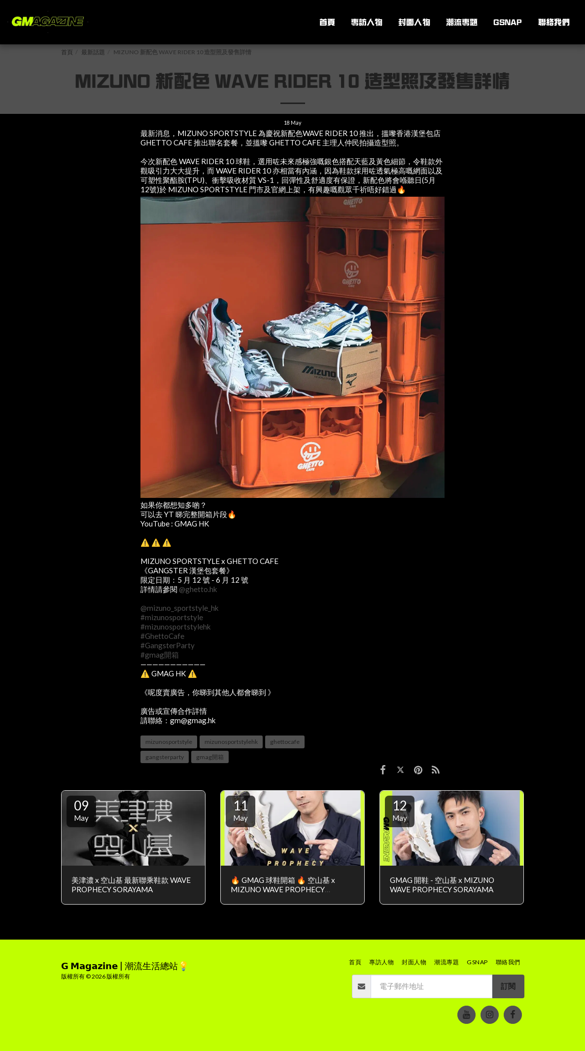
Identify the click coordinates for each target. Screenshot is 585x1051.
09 (81, 810)
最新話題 (93, 52)
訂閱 (508, 985)
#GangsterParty (167, 645)
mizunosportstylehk (231, 741)
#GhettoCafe (162, 635)
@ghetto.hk (198, 589)
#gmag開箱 (159, 654)
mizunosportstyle (168, 741)
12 (399, 810)
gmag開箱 (210, 757)
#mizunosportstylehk (175, 626)
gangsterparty (164, 757)
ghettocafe (285, 741)
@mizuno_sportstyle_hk (179, 607)
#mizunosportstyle (171, 617)
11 (240, 810)
